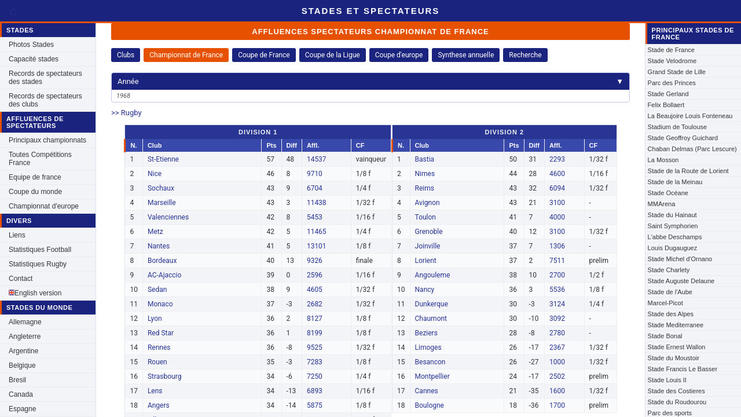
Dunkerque (431, 304)
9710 (314, 174)
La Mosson (663, 159)
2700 (557, 275)
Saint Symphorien (673, 225)
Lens (155, 391)
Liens (17, 235)
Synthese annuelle (466, 55)
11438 (317, 203)
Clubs (125, 55)
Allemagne (25, 322)
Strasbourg (165, 376)
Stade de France (671, 49)
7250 (314, 376)
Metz (155, 232)
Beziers (426, 333)
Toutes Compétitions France (40, 159)
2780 (557, 333)
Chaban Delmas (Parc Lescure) (692, 148)
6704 (314, 188)
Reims (424, 188)
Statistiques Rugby (38, 264)
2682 (314, 304)
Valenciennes (168, 217)
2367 (557, 347)
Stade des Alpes (671, 313)
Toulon (425, 217)
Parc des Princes (672, 82)
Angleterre (25, 336)
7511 (557, 261)
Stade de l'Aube (670, 291)
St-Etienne (163, 159)
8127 (314, 318)
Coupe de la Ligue (332, 55)
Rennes (159, 347)
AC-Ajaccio (164, 275)
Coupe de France (264, 55)
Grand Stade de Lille (677, 71)
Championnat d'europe (44, 206)
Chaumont (431, 318)
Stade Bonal (665, 335)
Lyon (155, 318)
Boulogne (429, 405)
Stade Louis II (667, 379)
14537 (317, 159)
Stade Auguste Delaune (681, 280)
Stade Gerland (668, 93)
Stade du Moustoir (673, 357)
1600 (557, 391)
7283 (314, 362)
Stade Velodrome (672, 60)
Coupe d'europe (399, 55)
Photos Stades (31, 45)
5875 (314, 405)
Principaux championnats (47, 140)
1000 (557, 362)
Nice (155, 174)
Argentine (23, 351)
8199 (314, 333)
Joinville (428, 246)
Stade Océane (668, 192)
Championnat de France (186, 55)
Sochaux (161, 188)
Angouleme (432, 275)
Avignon (427, 203)
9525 (314, 347)
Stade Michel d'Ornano (680, 258)
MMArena (662, 203)
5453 (314, 217)
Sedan (157, 290)
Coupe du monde (35, 192)
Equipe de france (35, 177)
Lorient (425, 261)
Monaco (160, 304)
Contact (20, 279)
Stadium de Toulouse (677, 126)
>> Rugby (126, 112)
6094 (557, 188)
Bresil (17, 380)
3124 (557, 304)
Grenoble (429, 232)
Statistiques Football (40, 250)
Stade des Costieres (676, 390)
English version (35, 293)
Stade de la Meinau (675, 181)
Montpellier (432, 376)
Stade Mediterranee (676, 324)
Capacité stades (33, 59)
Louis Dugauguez (673, 247)
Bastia (425, 159)
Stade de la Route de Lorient (688, 170)
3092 (557, 318)
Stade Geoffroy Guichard (683, 137)
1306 (557, 246)
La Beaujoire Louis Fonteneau (690, 115)
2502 (557, 376)
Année (370, 81)
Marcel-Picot (665, 302)
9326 (314, 261)
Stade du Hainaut (672, 214)
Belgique (22, 365)
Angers (159, 405)
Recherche (525, 55)
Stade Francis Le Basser (682, 368)
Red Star (161, 333)
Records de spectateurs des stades (45, 78)
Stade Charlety (669, 269)
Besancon (430, 362)
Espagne (22, 409)
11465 (317, 232)
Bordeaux (162, 261)
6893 (314, 391)
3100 (557, 203)
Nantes (159, 246)
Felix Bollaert (666, 104)
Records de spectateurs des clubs (45, 100)
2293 (557, 159)
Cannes (426, 391)
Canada (21, 394)
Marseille (162, 203)
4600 (557, 174)
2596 (314, 275)
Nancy (425, 290)
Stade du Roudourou (677, 401)
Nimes (425, 174)
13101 (317, 246)
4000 (557, 217)
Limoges (428, 347)
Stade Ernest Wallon (677, 346)
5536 (557, 290)
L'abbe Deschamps (675, 236)
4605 (314, 290)
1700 (557, 405)
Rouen (157, 362)
